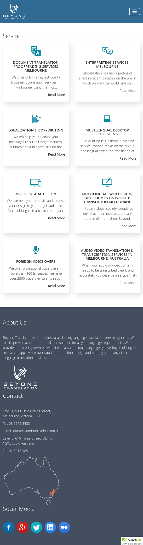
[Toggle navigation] (134, 11)
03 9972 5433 (19, 423)
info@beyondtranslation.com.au (35, 431)
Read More (56, 94)
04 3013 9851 (19, 450)
